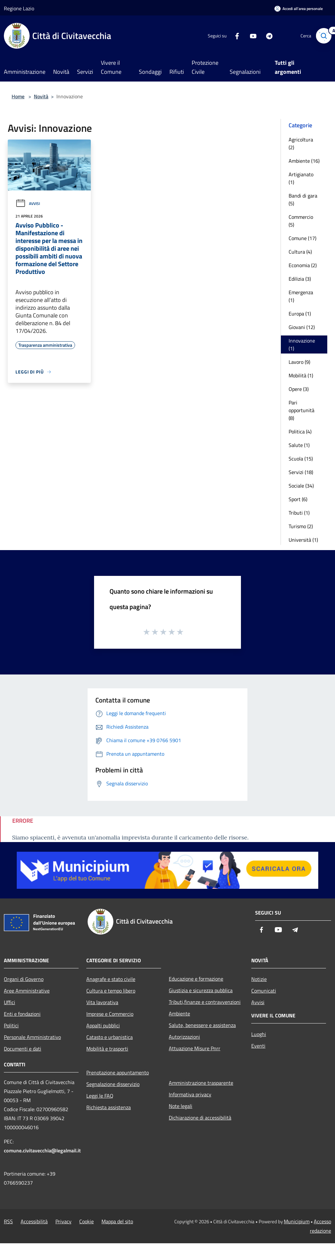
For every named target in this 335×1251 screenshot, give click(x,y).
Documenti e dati (22, 1048)
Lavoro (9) (299, 362)
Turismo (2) (301, 526)
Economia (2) (303, 265)
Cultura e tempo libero (110, 990)
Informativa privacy (190, 1094)
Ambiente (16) (304, 161)
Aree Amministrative (27, 990)
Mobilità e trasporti (107, 1048)
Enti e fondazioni (22, 1014)
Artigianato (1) (301, 178)
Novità (41, 96)
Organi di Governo (23, 979)
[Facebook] (233, 35)
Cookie (86, 1221)
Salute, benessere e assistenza (202, 1025)
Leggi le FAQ (99, 1096)
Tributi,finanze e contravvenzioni (205, 1002)
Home (18, 96)
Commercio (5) (301, 220)
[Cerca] (323, 36)
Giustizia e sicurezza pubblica (201, 990)
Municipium (297, 1221)
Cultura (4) (300, 252)
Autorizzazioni (184, 1037)
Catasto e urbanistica (109, 1037)
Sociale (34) (301, 486)
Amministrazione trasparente (201, 1083)
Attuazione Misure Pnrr (194, 1048)
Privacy (63, 1221)
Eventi (258, 1046)
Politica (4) (300, 431)
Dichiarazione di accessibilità (200, 1117)
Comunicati (263, 990)
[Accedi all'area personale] (298, 8)
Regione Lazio (19, 8)
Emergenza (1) (301, 296)
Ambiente (179, 1013)
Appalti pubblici (103, 1025)
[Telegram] (266, 35)
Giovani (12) (302, 327)
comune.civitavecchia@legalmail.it (42, 1150)
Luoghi (258, 1034)
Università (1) (303, 540)
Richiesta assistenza (108, 1107)
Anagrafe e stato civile (110, 979)
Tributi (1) (299, 513)
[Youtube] (250, 35)
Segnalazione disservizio (112, 1084)
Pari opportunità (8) (301, 410)
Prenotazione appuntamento (117, 1072)
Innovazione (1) (302, 344)
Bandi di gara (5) (303, 199)
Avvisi (27, 203)
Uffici (9, 1002)
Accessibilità (34, 1221)
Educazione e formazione (196, 979)
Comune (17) (302, 238)
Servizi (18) (301, 472)
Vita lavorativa (102, 1002)
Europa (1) (300, 313)
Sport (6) (298, 499)
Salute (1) (299, 445)
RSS (8, 1221)
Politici (11, 1025)
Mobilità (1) (301, 375)
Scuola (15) (301, 458)
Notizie (259, 979)
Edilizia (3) (300, 279)
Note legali (180, 1106)
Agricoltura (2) (301, 143)
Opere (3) (299, 389)
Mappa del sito (117, 1221)
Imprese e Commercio (109, 1014)
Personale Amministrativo (32, 1037)
